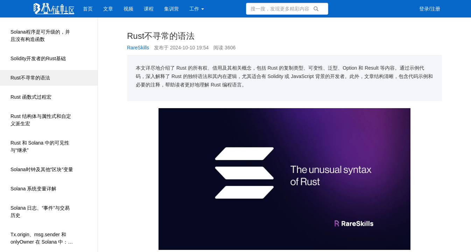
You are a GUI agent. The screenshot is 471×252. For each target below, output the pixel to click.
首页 (88, 9)
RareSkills (138, 47)
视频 (128, 9)
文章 (108, 9)
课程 (149, 9)
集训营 (171, 9)
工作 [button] (196, 9)
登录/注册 (429, 9)
